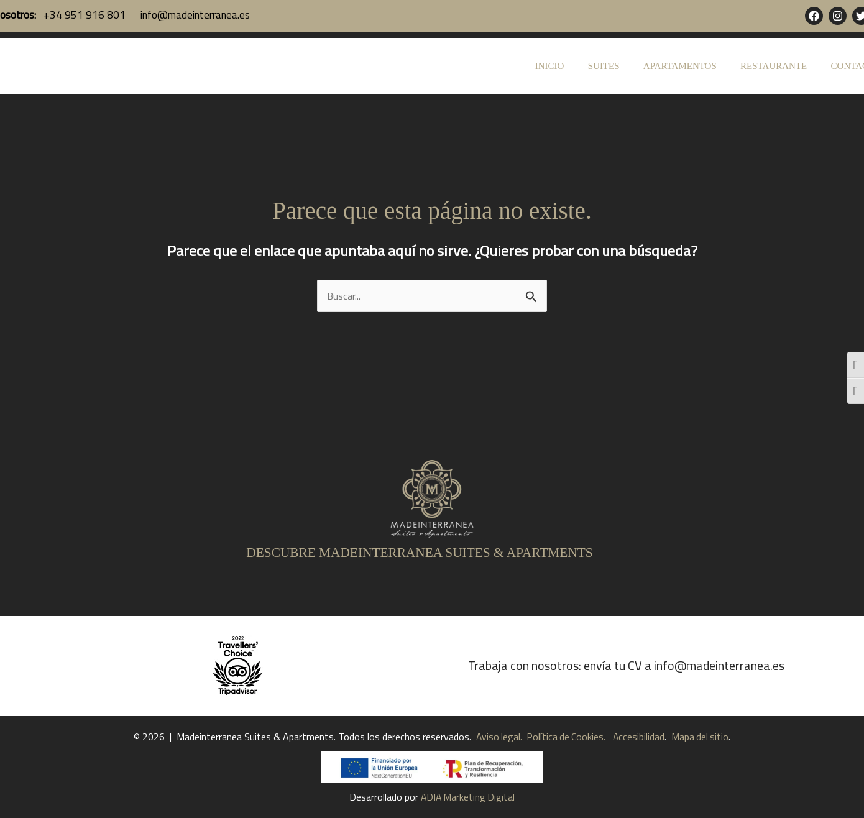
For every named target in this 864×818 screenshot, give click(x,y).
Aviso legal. (497, 736)
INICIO (572, 66)
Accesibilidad (640, 736)
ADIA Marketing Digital (468, 796)
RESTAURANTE (781, 66)
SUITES (622, 66)
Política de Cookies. (564, 736)
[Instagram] (838, 16)
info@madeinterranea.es (194, 15)
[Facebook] (814, 16)
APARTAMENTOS (693, 66)
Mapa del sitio (702, 736)
